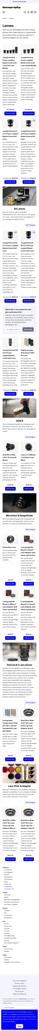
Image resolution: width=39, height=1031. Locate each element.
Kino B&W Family (9, 936)
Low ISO (6, 940)
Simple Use (7, 884)
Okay (19, 1026)
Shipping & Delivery (19, 986)
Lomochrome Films (10, 938)
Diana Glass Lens (9, 547)
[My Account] (28, 12)
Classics (6, 874)
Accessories (8, 886)
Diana (6, 882)
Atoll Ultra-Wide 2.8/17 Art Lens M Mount (9, 457)
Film (5, 913)
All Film (6, 924)
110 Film (6, 931)
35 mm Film (7, 926)
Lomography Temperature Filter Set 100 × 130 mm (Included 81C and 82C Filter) (10, 725)
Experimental (8, 877)
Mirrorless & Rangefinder (12, 899)
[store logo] (19, 7)
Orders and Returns (20, 994)
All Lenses (7, 895)
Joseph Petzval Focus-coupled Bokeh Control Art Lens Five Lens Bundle (10, 63)
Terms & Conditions (19, 981)
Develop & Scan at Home (12, 962)
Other (5, 955)
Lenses (5, 892)
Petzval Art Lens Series (11, 902)
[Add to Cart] (28, 394)
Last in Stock (8, 949)
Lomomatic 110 (9, 889)
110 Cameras (8, 879)
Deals (4, 946)
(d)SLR (6, 897)
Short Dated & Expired (11, 943)
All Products (8, 918)
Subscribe (28, 329)
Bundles (6, 951)
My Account (19, 991)
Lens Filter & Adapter (11, 904)
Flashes (6, 960)
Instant (5, 908)
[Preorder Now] (10, 113)
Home (4, 18)
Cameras (6, 867)
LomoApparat (8, 872)
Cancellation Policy (19, 989)
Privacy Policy (19, 983)
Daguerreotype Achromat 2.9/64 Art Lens (27, 352)
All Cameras (8, 870)
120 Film (6, 928)
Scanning (7, 933)
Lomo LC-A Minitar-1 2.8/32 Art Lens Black (28, 457)
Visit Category (30, 225)
